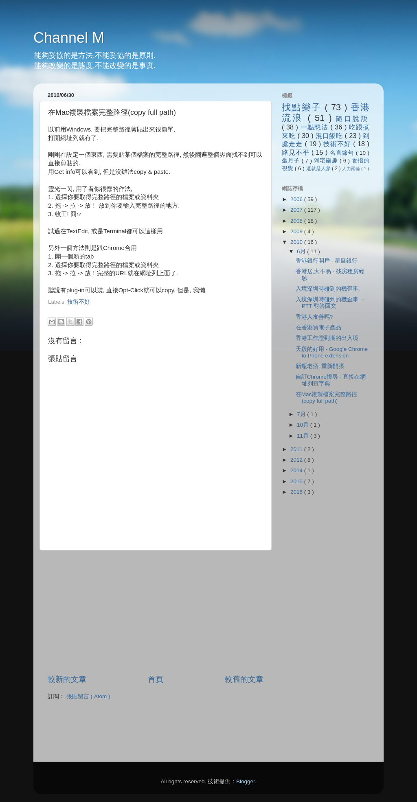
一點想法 (316, 127)
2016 (297, 492)
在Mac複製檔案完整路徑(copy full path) (327, 397)
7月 (302, 414)
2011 (297, 449)
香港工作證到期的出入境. (328, 338)
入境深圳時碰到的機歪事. (328, 289)
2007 (297, 210)
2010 (297, 242)
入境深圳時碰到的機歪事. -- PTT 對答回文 (330, 302)
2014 (297, 470)
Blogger (245, 781)
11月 (303, 436)
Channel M (68, 37)
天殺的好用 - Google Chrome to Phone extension (332, 352)
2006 (297, 199)
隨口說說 (352, 118)
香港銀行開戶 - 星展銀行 (327, 261)
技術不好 (78, 302)
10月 (303, 425)
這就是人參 (319, 168)
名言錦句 (343, 153)
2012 (297, 460)
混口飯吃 (330, 135)
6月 (302, 251)
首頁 (155, 679)
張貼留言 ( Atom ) (88, 696)
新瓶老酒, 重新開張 (320, 366)
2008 (297, 221)
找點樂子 (303, 107)
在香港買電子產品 (318, 327)
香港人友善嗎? (314, 317)
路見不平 (297, 152)
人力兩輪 (351, 168)
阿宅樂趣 (326, 161)
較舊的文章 (244, 679)
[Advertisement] (143, 309)
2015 (297, 481)
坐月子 (292, 161)
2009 (297, 231)
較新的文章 (67, 679)
